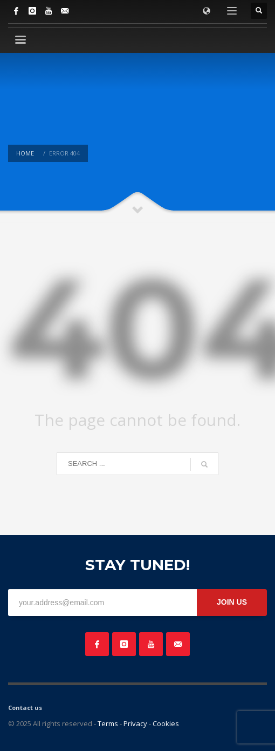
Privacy (135, 723)
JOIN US (232, 602)
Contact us (25, 707)
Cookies (166, 723)
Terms (108, 723)
